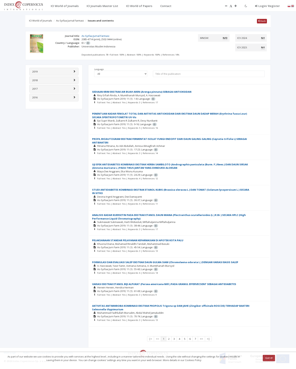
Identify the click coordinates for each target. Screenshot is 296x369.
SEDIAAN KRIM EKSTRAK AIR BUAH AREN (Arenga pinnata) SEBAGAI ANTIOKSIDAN (141, 91)
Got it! (269, 358)
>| (208, 338)
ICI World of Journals (40, 20)
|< (150, 338)
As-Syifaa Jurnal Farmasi (70, 20)
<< (157, 338)
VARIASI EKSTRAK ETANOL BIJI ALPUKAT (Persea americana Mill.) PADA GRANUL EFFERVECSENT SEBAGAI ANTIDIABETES (164, 284)
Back (262, 21)
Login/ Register (267, 6)
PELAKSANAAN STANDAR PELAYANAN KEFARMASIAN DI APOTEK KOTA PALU (137, 240)
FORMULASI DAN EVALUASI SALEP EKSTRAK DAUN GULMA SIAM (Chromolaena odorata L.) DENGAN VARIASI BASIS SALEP (165, 262)
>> (201, 338)
